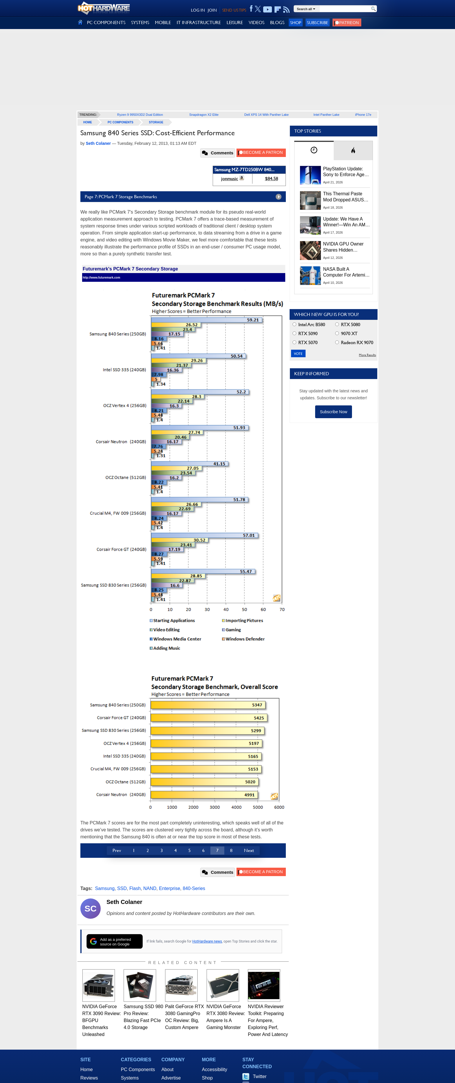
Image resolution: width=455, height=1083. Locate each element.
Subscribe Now (333, 411)
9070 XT (346, 333)
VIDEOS (256, 22)
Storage (156, 122)
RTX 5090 (304, 333)
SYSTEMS (140, 22)
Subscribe (317, 22)
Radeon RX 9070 (354, 342)
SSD (122, 888)
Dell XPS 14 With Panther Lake (266, 114)
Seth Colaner (124, 902)
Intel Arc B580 (308, 324)
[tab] (314, 150)
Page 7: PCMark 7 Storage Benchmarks (184, 197)
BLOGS (277, 22)
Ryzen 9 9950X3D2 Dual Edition (140, 114)
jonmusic (229, 178)
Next (249, 850)
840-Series (194, 888)
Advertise (171, 1077)
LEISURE (235, 22)
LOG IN (198, 10)
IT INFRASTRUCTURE (199, 22)
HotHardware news (207, 941)
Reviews (89, 1077)
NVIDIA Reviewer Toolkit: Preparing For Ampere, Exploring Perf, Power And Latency (268, 1020)
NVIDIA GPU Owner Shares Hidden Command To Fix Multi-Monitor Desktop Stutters (346, 247)
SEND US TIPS (234, 10)
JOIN (212, 10)
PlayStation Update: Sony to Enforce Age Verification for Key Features (343, 172)
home (87, 122)
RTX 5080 (347, 324)
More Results (367, 355)
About (167, 1069)
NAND (149, 888)
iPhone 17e (363, 114)
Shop (295, 22)
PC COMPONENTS (106, 22)
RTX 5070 (304, 342)
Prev (117, 850)
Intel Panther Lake (326, 114)
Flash (135, 888)
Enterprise (169, 888)
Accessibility (214, 1069)
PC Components (120, 122)
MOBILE (163, 22)
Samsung (105, 888)
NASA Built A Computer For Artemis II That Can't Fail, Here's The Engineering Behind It (345, 272)
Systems (130, 1077)
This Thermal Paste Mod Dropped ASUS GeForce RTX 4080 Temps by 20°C (343, 197)
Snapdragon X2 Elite (204, 114)
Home (86, 1069)
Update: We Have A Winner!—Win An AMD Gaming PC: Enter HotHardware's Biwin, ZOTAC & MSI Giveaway (346, 222)
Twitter (259, 1076)
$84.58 (271, 178)
